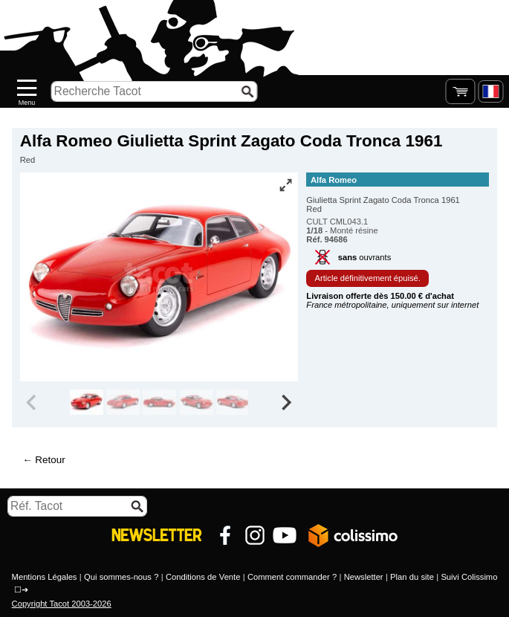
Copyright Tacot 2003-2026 (61, 603)
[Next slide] (286, 402)
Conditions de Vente (203, 576)
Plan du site (412, 576)
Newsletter (363, 576)
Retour (50, 459)
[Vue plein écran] (285, 185)
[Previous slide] (32, 402)
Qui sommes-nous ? (121, 576)
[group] (86, 402)
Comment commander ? (292, 576)
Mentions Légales (44, 576)
